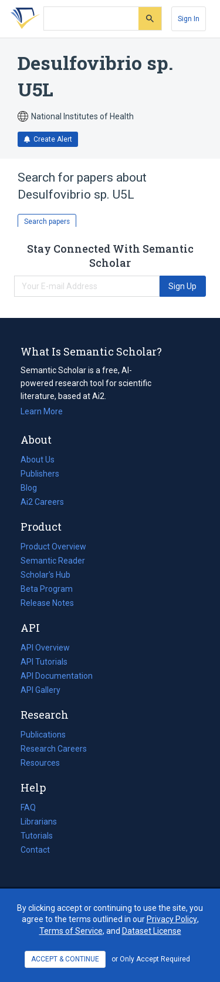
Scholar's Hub (45, 574)
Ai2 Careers (42, 502)
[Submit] (149, 18)
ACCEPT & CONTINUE (65, 959)
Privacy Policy (172, 919)
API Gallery (40, 690)
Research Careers (54, 749)
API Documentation (57, 676)
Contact (35, 849)
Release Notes (47, 603)
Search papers (47, 221)
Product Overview (53, 546)
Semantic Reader (53, 560)
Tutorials (37, 835)
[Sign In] (188, 18)
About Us (38, 459)
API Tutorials (44, 661)
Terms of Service (71, 931)
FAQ (28, 807)
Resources (40, 763)
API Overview (45, 647)
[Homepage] (23, 18)
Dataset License (151, 931)
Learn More (42, 411)
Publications (43, 735)
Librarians (39, 821)
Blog (33, 488)
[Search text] (91, 18)
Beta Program (47, 589)
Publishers (40, 473)
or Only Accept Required (150, 959)
